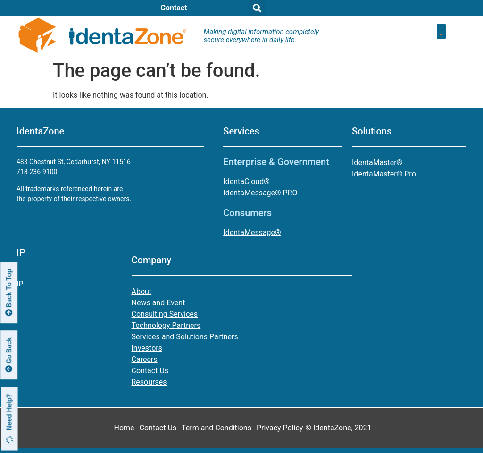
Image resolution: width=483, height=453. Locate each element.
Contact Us (158, 427)
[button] (441, 31)
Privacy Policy (280, 427)
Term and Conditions (216, 427)
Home (124, 427)
